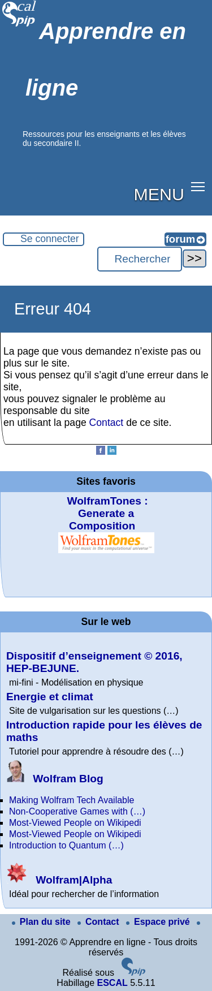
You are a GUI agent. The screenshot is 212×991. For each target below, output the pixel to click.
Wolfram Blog (54, 779)
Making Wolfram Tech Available (71, 800)
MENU (159, 194)
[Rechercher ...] (139, 259)
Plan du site (42, 922)
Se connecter (49, 238)
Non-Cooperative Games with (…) (77, 811)
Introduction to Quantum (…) (66, 845)
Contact (106, 422)
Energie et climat (49, 697)
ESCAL (112, 983)
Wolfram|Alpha (59, 880)
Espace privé (159, 922)
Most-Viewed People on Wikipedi (75, 823)
